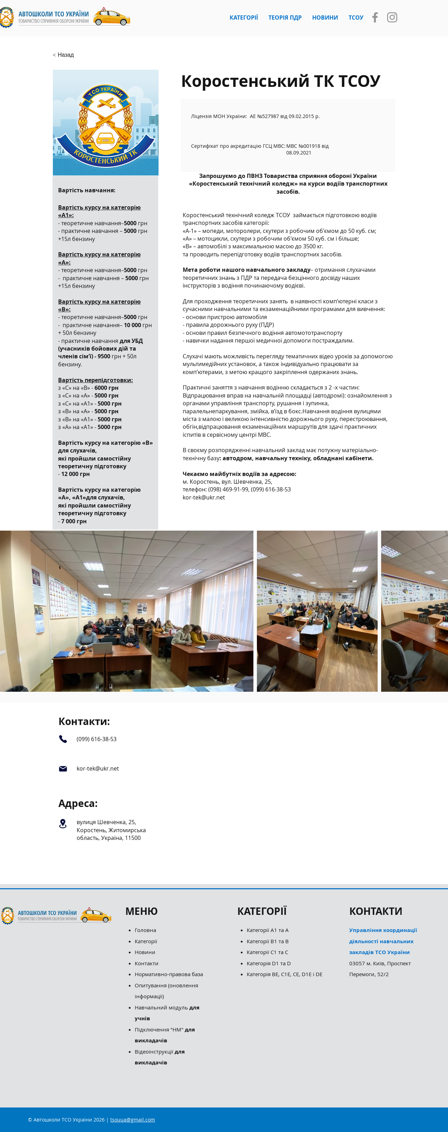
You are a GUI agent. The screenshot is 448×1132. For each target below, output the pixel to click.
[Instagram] (392, 17)
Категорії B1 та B (268, 941)
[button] (243, 17)
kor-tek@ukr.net (204, 497)
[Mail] (62, 769)
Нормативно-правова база (169, 974)
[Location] (62, 823)
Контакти (147, 963)
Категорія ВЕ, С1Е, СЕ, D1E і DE (284, 974)
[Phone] (62, 738)
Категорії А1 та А (268, 929)
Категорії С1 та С (267, 951)
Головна (145, 929)
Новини (145, 951)
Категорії (146, 941)
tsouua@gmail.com (132, 1119)
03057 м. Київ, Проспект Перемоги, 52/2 (383, 952)
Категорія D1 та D (269, 963)
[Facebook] (375, 17)
